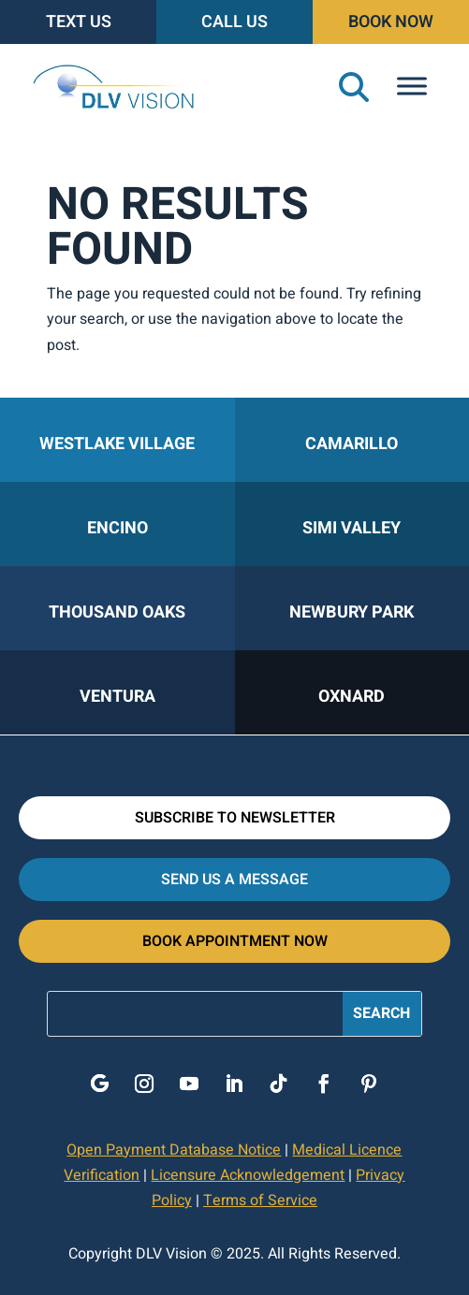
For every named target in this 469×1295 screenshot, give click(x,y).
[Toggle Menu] (412, 86)
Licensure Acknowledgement (247, 1175)
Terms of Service (260, 1200)
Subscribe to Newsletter (235, 818)
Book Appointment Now (235, 941)
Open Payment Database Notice (173, 1150)
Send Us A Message (234, 879)
